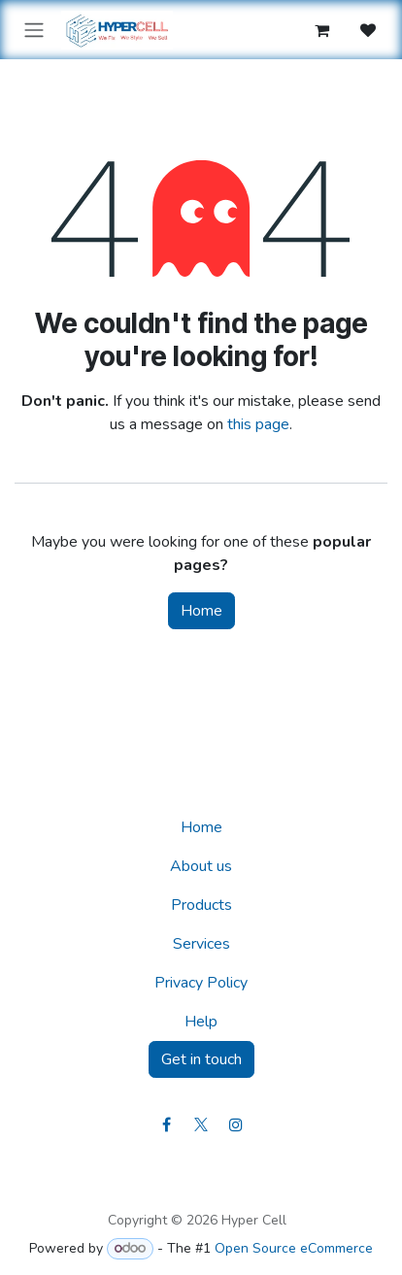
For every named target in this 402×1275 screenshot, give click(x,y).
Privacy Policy (201, 982)
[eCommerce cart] (321, 30)
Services (201, 944)
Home (201, 610)
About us (201, 866)
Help (201, 1021)
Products (201, 905)
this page (258, 424)
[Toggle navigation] (34, 30)
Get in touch (201, 1059)
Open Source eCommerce (294, 1248)
